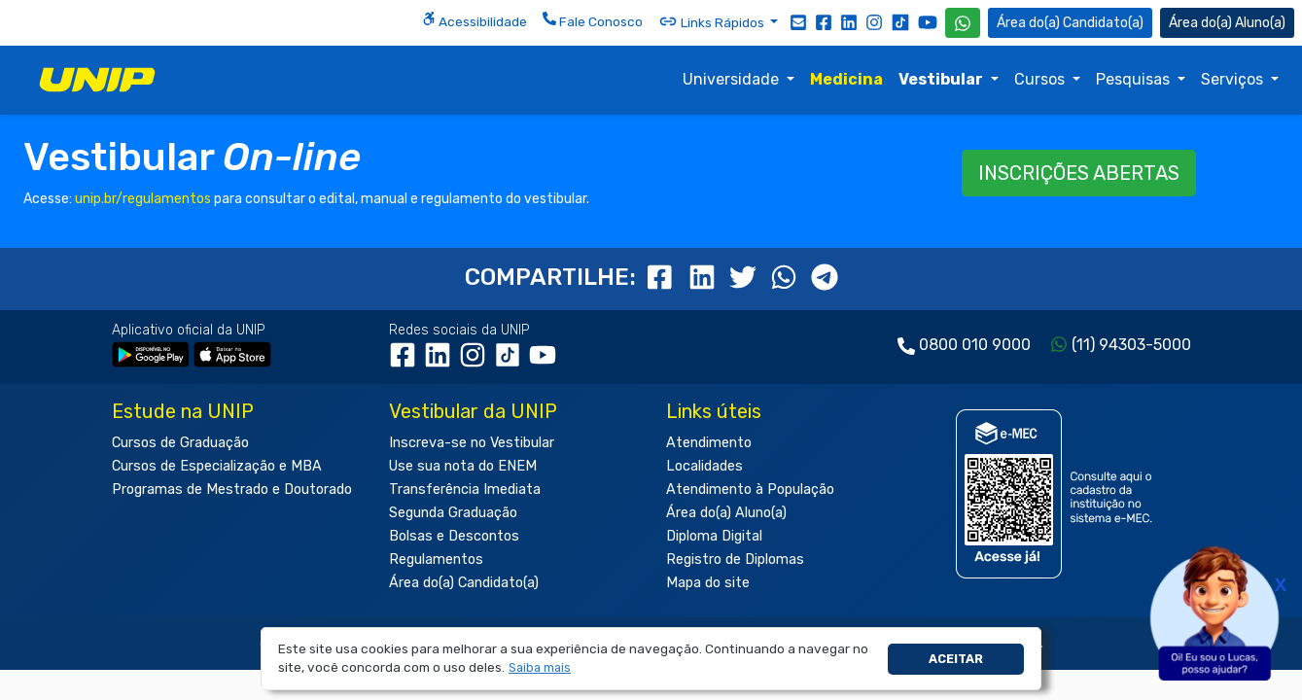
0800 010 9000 (975, 344)
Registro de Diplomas (735, 559)
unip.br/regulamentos (143, 199)
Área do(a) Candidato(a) (464, 583)
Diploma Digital (714, 536)
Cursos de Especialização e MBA (217, 466)
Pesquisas (1135, 79)
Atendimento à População (750, 489)
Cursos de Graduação (180, 443)
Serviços (1234, 79)
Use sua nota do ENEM (463, 466)
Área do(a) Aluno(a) (726, 513)
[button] (540, 668)
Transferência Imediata (465, 489)
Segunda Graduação (453, 513)
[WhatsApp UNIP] (962, 23)
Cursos (1041, 79)
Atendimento (709, 443)
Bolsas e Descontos (454, 536)
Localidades (704, 466)
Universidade (733, 79)
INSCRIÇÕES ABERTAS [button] (1078, 173)
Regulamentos (436, 559)
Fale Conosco (593, 20)
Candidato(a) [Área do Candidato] (1070, 23)
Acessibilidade (474, 20)
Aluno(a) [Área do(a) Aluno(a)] (1227, 23)
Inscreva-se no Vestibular (471, 443)
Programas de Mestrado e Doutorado (232, 489)
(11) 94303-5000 (1131, 344)
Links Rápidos (712, 21)
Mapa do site (708, 583)
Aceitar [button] (956, 658)
